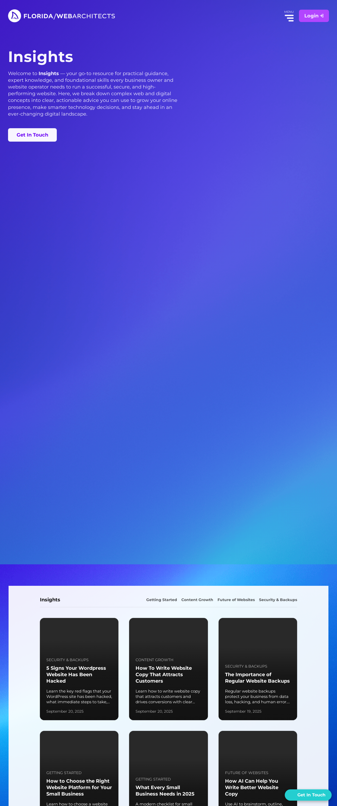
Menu (290, 18)
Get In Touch (32, 135)
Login (314, 16)
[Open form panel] (308, 795)
